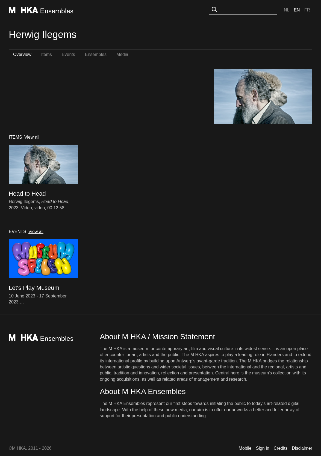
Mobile (245, 448)
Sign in (262, 448)
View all (31, 137)
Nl (286, 10)
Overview (22, 54)
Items (46, 54)
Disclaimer (302, 448)
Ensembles (96, 54)
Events (68, 54)
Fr (307, 10)
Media (122, 54)
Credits (281, 448)
